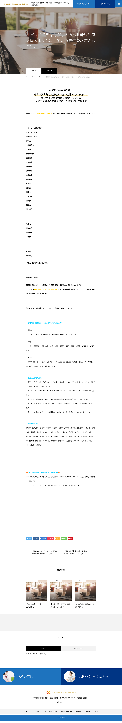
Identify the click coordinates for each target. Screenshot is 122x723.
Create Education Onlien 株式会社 (44, 515)
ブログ (34, 71)
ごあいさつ (35, 712)
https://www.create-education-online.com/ (43, 493)
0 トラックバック (78, 649)
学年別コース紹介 (66, 712)
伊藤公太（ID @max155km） (42, 508)
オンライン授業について (50, 712)
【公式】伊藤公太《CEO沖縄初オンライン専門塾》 (51, 501)
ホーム (26, 712)
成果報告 (78, 712)
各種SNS (87, 712)
